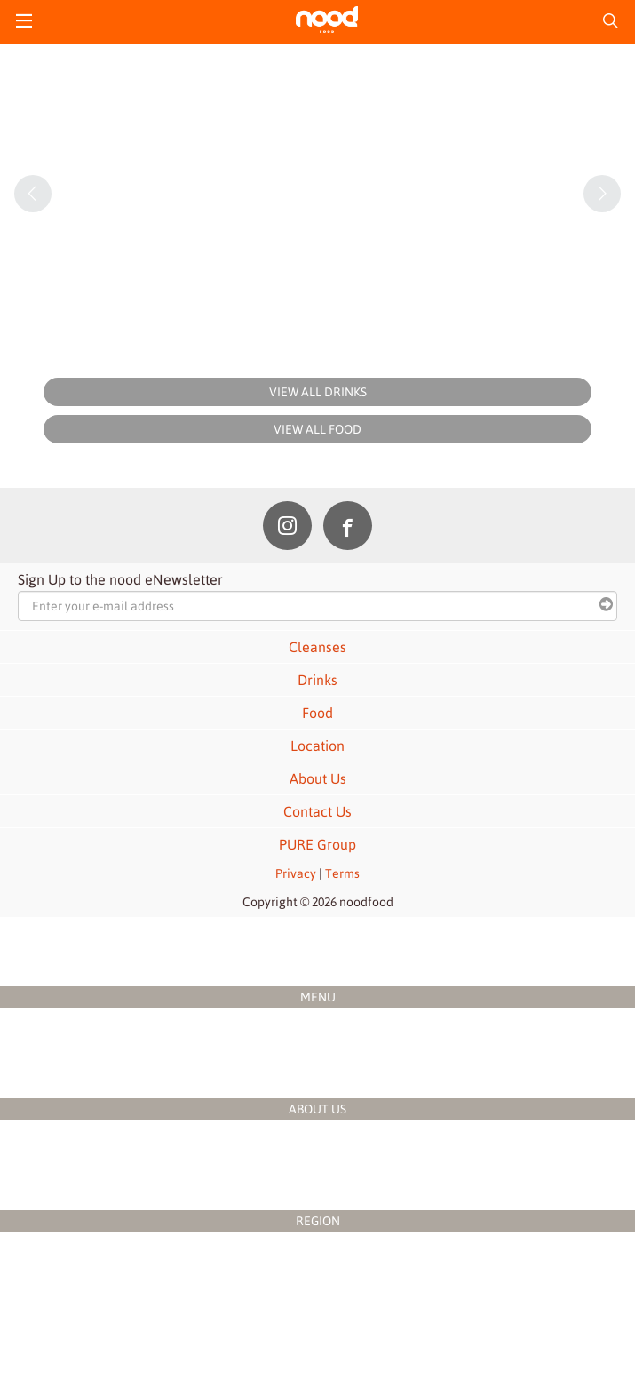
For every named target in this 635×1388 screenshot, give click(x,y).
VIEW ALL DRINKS (318, 392)
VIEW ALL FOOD (317, 429)
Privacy (295, 873)
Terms (342, 873)
